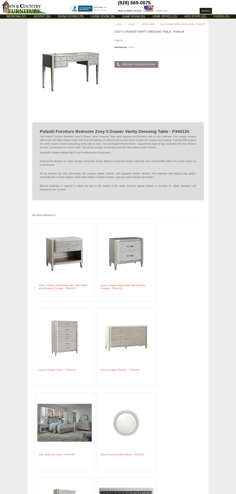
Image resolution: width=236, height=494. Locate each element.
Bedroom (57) (16, 16)
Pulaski (131, 47)
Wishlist (120, 468)
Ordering (36, 469)
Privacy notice (38, 465)
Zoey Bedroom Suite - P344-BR (51, 338)
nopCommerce (47, 488)
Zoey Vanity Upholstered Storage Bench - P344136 (138, 404)
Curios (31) (221, 16)
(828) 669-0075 (134, 2)
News (77, 459)
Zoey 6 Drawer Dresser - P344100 (180, 267)
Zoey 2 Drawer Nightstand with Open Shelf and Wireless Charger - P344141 (54, 270)
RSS (169, 455)
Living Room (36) (103, 16)
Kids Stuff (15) (195, 16)
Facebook (161, 455)
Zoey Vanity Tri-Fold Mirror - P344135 (96, 404)
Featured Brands (40, 459)
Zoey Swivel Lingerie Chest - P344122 (54, 404)
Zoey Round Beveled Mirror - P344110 (93, 338)
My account (121, 454)
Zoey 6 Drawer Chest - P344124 (136, 267)
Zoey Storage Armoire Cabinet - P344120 (136, 338)
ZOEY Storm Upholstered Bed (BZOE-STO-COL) (180, 338)
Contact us (37, 474)
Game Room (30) (133, 16)
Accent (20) (42, 16)
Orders (119, 459)
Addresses (121, 463)
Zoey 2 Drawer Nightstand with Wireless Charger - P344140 (96, 268)
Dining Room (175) (71, 16)
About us (78, 469)
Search (77, 454)
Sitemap (36, 454)
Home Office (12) (164, 16)
